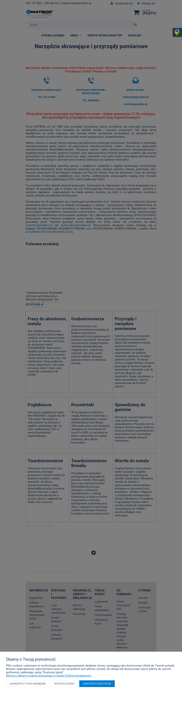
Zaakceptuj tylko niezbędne (28, 683)
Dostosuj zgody (64, 683)
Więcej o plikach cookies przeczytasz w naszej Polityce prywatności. (49, 675)
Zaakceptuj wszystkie (97, 683)
